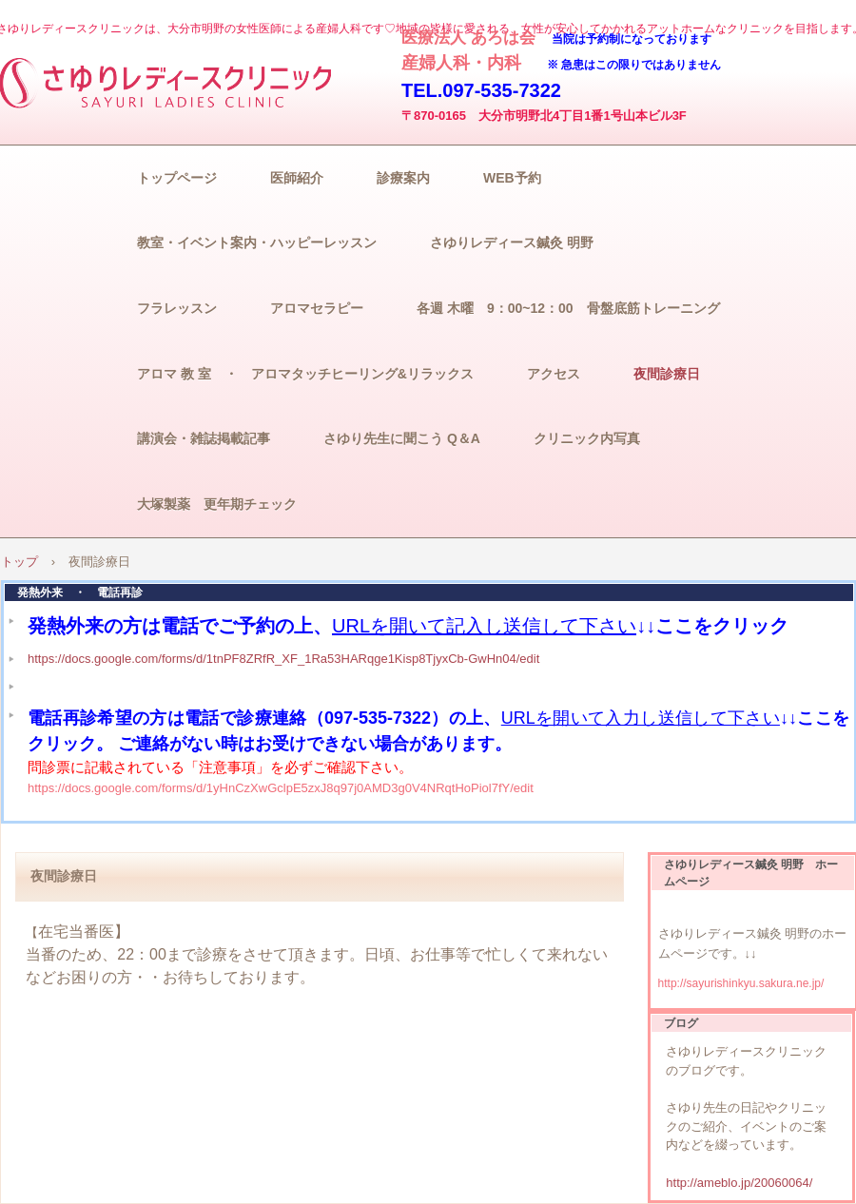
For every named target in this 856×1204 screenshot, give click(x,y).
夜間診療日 (666, 373)
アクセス (553, 373)
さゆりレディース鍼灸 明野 (511, 242)
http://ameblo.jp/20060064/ (739, 1182)
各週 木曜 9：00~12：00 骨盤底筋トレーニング (568, 308)
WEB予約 (512, 177)
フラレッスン (177, 308)
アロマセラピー (316, 308)
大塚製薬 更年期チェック (217, 504)
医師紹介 (296, 177)
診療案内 (403, 177)
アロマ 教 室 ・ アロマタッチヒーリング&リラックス (305, 373)
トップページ (177, 177)
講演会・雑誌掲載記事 (203, 438)
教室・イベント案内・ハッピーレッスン (257, 242)
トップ (19, 561)
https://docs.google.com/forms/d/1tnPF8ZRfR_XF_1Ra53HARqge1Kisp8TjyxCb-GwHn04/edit (283, 658)
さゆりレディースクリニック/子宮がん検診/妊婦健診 (171, 82)
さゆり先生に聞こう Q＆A (401, 438)
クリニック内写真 (587, 438)
